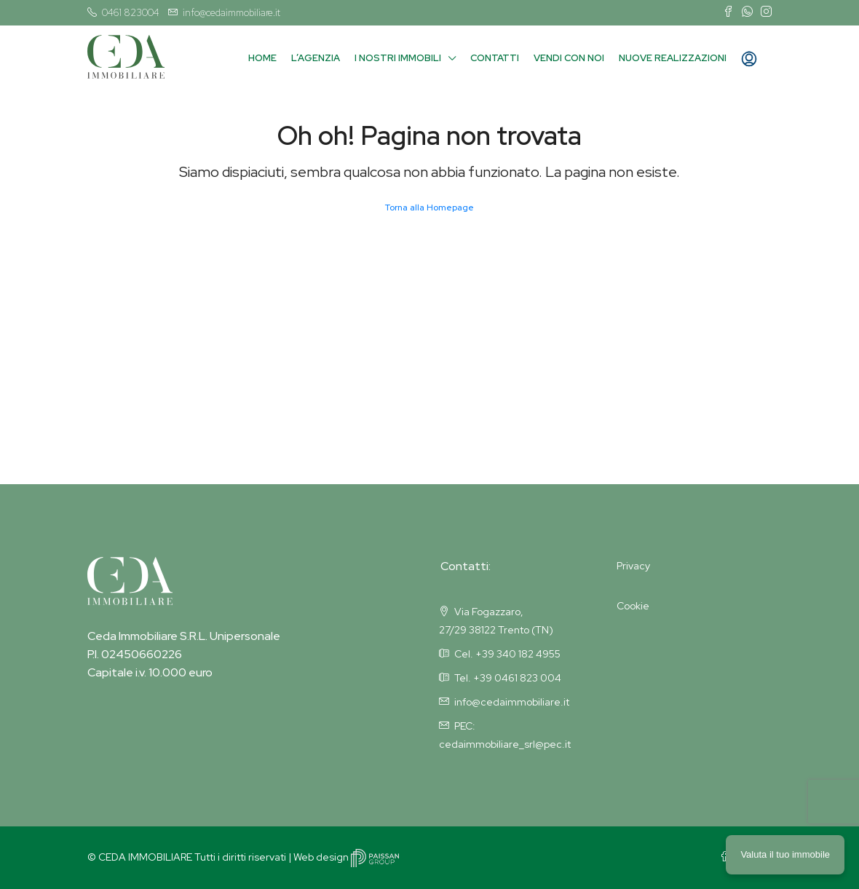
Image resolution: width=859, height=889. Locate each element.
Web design (346, 857)
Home (262, 58)
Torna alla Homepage (429, 207)
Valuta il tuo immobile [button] (785, 854)
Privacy (633, 565)
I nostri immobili (398, 58)
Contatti (494, 58)
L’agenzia (315, 58)
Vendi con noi (569, 58)
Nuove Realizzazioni (673, 58)
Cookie (633, 605)
